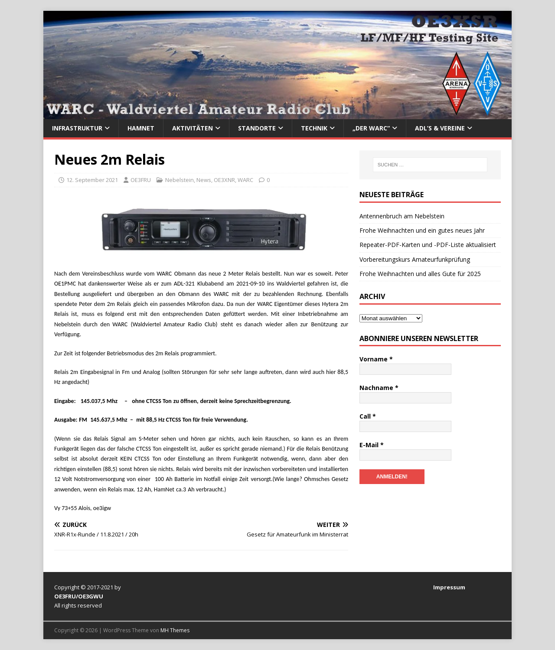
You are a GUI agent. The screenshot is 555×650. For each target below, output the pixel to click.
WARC (245, 180)
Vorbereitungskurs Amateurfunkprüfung (414, 259)
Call (367, 416)
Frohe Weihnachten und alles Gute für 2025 (420, 274)
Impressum (449, 587)
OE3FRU (141, 180)
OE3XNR (224, 180)
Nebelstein (179, 180)
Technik (314, 128)
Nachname (378, 388)
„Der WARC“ (371, 128)
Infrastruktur (77, 128)
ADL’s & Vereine (440, 128)
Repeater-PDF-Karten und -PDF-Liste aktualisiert (427, 244)
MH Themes (174, 630)
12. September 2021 (92, 180)
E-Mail (371, 445)
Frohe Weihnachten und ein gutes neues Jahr (422, 230)
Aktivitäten (192, 128)
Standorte (257, 128)
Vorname (376, 359)
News (203, 180)
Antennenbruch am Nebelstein (401, 216)
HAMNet (140, 128)
